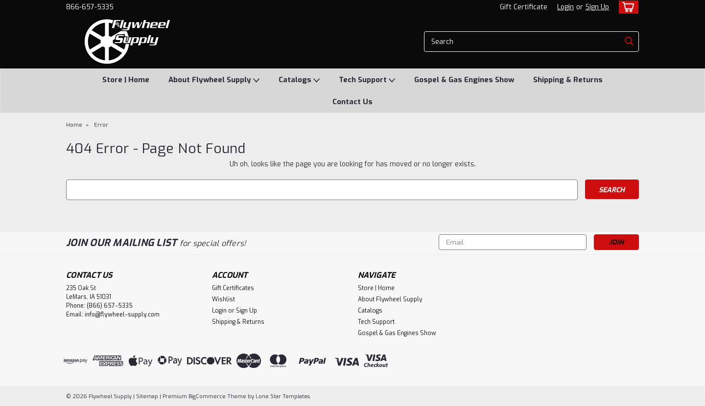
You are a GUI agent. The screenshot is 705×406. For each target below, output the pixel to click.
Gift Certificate (523, 7)
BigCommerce (207, 396)
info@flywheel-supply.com (122, 314)
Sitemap (147, 396)
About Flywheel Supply (213, 80)
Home (74, 125)
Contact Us (352, 102)
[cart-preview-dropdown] (626, 7)
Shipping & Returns (568, 80)
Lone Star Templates (283, 396)
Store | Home (125, 80)
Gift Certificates (233, 288)
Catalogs (299, 80)
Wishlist (223, 299)
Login (565, 7)
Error (101, 125)
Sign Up (597, 7)
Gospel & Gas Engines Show (464, 80)
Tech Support (367, 80)
